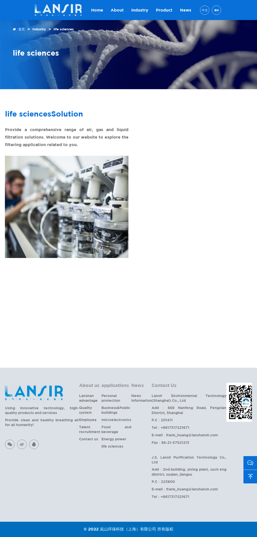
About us (89, 385)
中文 (205, 10)
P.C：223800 (163, 481)
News (185, 10)
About (117, 10)
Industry (139, 10)
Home (97, 10)
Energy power (113, 439)
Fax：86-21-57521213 (170, 442)
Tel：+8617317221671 (170, 427)
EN (216, 10)
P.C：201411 (162, 420)
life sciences (63, 29)
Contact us (88, 439)
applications (115, 385)
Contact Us (164, 385)
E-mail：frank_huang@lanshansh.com (185, 435)
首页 (21, 29)
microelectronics (116, 420)
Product (164, 10)
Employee (88, 420)
